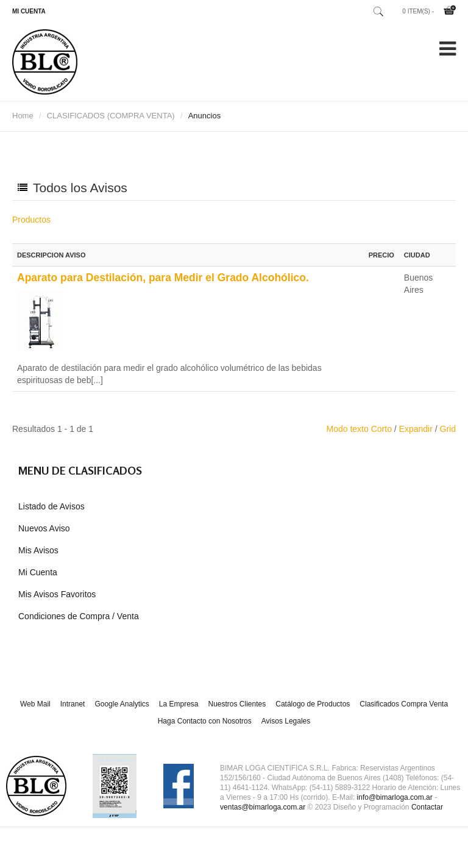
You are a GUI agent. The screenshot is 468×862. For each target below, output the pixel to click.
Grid (448, 429)
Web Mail (35, 704)
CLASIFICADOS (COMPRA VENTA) (111, 115)
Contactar (427, 807)
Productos (31, 219)
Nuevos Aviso (44, 528)
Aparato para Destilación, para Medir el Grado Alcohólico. (163, 277)
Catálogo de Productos (312, 704)
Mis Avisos (38, 550)
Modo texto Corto (359, 429)
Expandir (416, 429)
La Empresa (179, 704)
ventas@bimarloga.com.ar (262, 807)
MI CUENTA (29, 11)
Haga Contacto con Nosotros (205, 721)
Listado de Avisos (51, 506)
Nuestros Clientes (237, 704)
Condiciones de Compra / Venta (78, 616)
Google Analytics (121, 704)
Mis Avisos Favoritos (57, 594)
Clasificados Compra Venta (404, 704)
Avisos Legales (286, 721)
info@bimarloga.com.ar (395, 797)
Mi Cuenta (37, 572)
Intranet (72, 704)
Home (23, 115)
